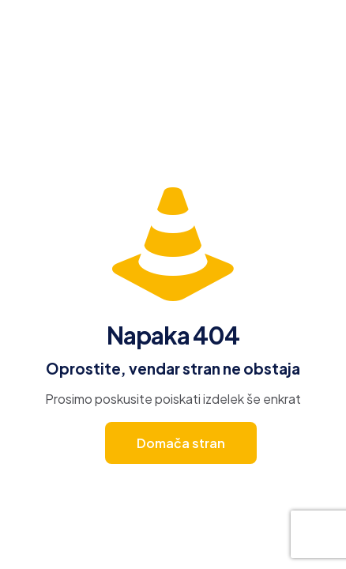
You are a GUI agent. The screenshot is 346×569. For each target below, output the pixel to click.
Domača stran (181, 443)
